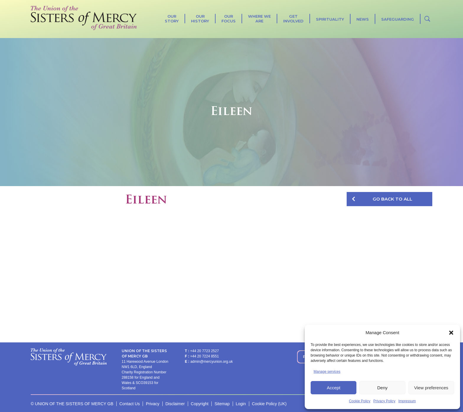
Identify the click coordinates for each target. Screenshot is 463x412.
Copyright (199, 403)
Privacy (152, 403)
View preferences (431, 387)
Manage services (327, 372)
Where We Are (259, 18)
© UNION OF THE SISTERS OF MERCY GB (72, 403)
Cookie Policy (360, 401)
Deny (382, 387)
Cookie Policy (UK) (269, 403)
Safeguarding (397, 19)
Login (241, 403)
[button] (451, 333)
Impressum (407, 401)
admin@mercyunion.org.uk (211, 362)
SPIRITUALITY (330, 19)
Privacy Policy (384, 401)
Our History (200, 18)
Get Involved (293, 18)
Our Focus (228, 18)
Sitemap (221, 403)
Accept (333, 387)
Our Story (172, 18)
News (362, 19)
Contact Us (129, 403)
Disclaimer (175, 403)
